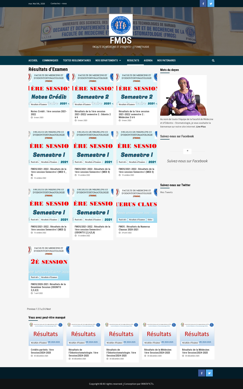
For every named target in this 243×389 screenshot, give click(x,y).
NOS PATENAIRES (166, 60)
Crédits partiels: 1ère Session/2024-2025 (42, 351)
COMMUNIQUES (50, 60)
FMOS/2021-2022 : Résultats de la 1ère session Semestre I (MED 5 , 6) (48, 172)
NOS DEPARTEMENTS (108, 60)
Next (48, 309)
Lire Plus (201, 126)
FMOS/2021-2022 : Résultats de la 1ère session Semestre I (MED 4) (92, 170)
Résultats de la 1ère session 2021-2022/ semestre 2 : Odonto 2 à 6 (93, 114)
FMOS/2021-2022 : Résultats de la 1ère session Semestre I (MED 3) (136, 170)
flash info (35, 162)
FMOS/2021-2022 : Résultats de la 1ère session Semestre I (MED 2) (48, 228)
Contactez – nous (59, 3)
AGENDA (148, 60)
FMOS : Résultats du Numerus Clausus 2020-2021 (134, 228)
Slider (150, 220)
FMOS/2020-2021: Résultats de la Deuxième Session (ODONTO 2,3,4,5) (48, 287)
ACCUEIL (33, 60)
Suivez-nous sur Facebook (177, 136)
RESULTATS (133, 60)
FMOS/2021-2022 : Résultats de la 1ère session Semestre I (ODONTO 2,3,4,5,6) (92, 229)
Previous (31, 309)
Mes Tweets (166, 192)
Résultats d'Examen (39, 104)
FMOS (121, 40)
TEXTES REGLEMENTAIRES (77, 60)
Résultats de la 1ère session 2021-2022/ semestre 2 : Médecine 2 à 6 (134, 114)
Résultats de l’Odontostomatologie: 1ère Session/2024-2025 (83, 352)
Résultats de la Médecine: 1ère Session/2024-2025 (158, 351)
